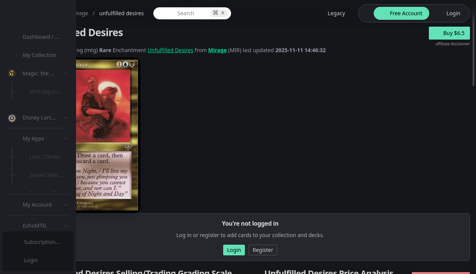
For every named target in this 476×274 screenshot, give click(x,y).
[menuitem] (49, 37)
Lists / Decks (47, 203)
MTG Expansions (52, 91)
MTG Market (47, 109)
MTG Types (45, 146)
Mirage (292, 50)
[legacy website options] (332, 13)
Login (32, 260)
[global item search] (248, 13)
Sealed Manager (52, 222)
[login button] (448, 13)
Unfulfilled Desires (245, 50)
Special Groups (50, 128)
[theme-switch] (364, 13)
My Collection (41, 55)
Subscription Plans (48, 241)
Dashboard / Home (48, 36)
